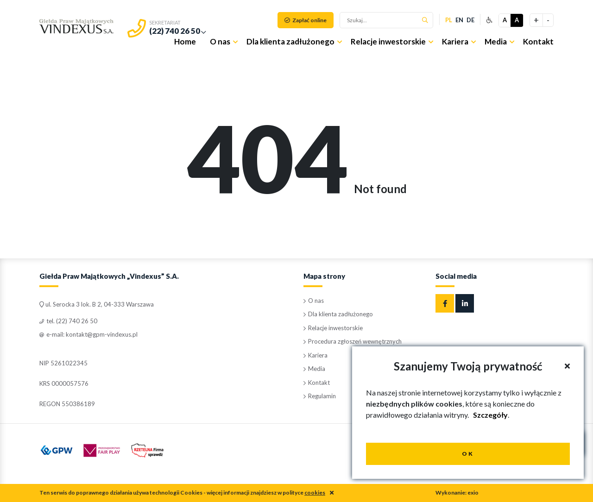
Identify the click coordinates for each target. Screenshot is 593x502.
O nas (220, 41)
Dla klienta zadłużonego (290, 41)
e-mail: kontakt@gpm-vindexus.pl (88, 334)
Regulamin (319, 396)
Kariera (455, 41)
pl (448, 20)
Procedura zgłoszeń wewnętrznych (352, 341)
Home (185, 41)
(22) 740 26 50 (174, 31)
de (470, 20)
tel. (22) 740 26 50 (68, 321)
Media (496, 41)
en (459, 20)
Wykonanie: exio (457, 492)
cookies (314, 492)
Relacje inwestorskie (388, 41)
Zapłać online (305, 20)
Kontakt (538, 41)
